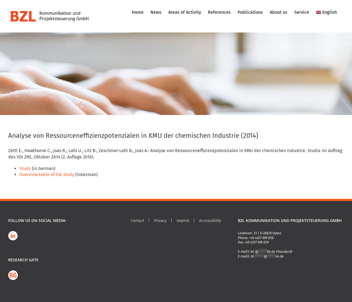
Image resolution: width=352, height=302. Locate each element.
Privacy (160, 220)
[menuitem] (326, 12)
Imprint (183, 220)
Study (25, 168)
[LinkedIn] (13, 235)
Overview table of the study (46, 174)
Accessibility (210, 220)
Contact (137, 220)
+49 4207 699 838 (261, 238)
